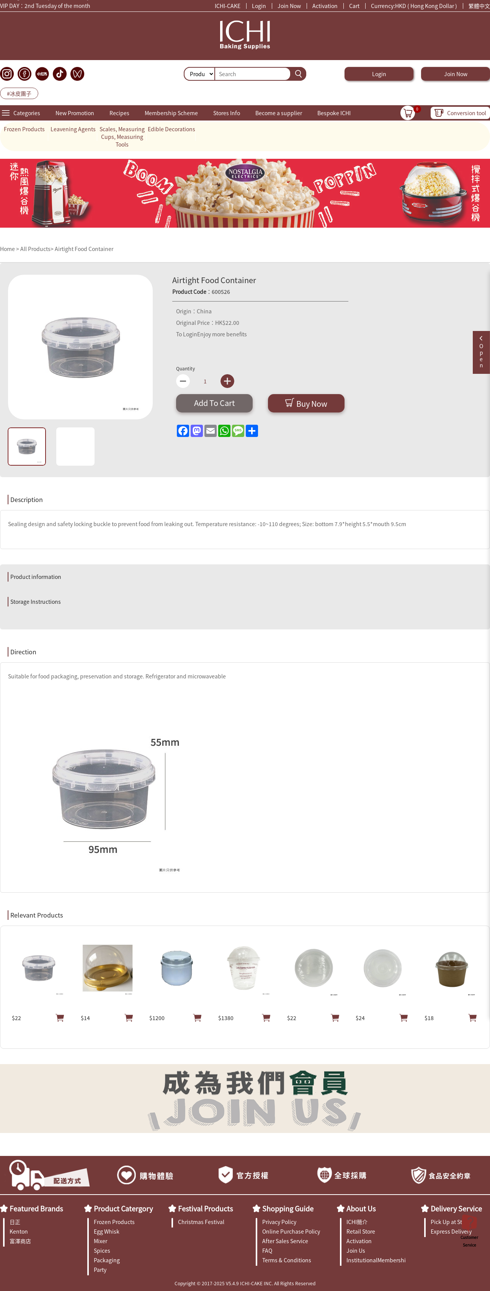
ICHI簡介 (357, 1222)
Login (259, 6)
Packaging (107, 1260)
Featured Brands (36, 1208)
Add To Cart (214, 402)
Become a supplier (278, 113)
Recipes (119, 113)
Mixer (100, 1241)
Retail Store (360, 1231)
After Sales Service (285, 1241)
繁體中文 (479, 6)
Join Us (355, 1250)
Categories (26, 113)
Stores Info (226, 113)
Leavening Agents (73, 129)
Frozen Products (24, 129)
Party (100, 1269)
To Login (186, 334)
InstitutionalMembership (376, 1260)
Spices (102, 1250)
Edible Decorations (171, 129)
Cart (354, 6)
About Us (361, 1208)
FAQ (267, 1250)
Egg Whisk (106, 1231)
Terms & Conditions (286, 1260)
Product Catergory (123, 1208)
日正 (15, 1222)
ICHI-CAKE (227, 6)
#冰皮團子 (19, 93)
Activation (325, 6)
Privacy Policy (279, 1222)
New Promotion (75, 113)
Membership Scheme (171, 113)
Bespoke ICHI (334, 113)
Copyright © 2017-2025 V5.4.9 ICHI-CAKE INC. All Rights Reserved (245, 1283)
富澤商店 (20, 1241)
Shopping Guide (288, 1208)
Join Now (289, 6)
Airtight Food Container (84, 249)
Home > (10, 249)
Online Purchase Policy (291, 1231)
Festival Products (205, 1208)
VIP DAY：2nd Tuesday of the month (45, 7)
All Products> (37, 249)
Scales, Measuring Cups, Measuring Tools (122, 136)
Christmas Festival (201, 1222)
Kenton (19, 1231)
